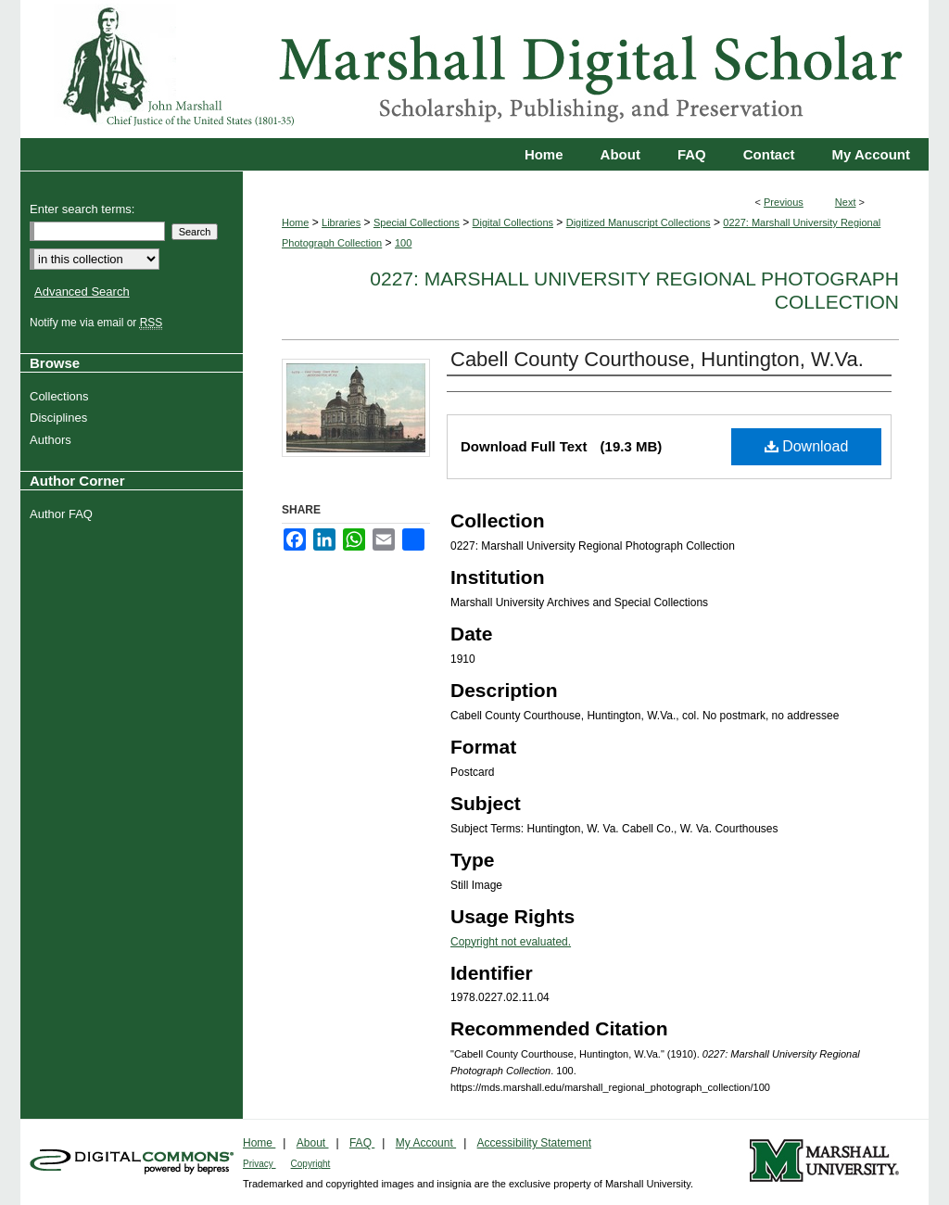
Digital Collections (513, 222)
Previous (783, 202)
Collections (61, 396)
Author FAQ (63, 514)
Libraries (341, 222)
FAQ (361, 1142)
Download (807, 446)
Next (845, 202)
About (313, 1142)
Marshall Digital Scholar (474, 69)
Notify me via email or (98, 322)
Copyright (311, 1164)
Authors (52, 440)
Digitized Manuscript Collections (638, 222)
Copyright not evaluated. (510, 941)
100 (403, 242)
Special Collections (416, 222)
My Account (426, 1142)
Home (295, 222)
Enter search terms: (82, 209)
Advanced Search (82, 291)
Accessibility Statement (534, 1142)
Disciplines (60, 418)
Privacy (259, 1164)
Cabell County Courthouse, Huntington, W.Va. (657, 359)
